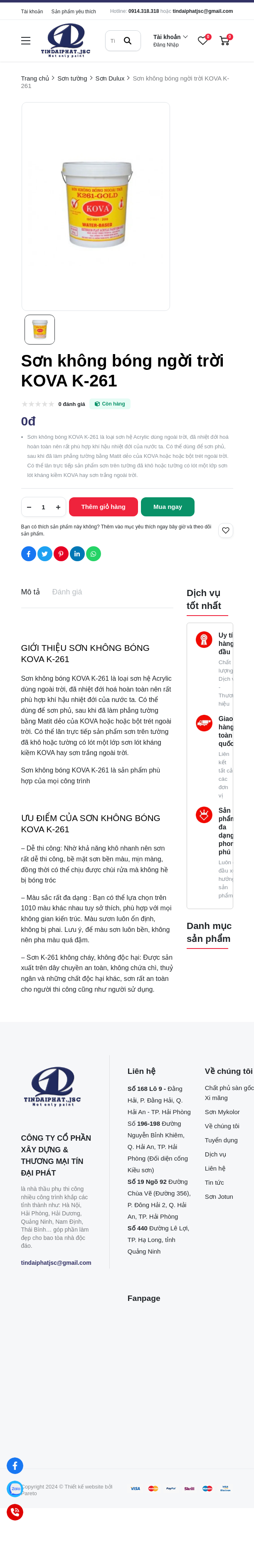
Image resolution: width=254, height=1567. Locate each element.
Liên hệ (215, 1168)
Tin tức (214, 1182)
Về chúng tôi (222, 1125)
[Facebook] (14, 1465)
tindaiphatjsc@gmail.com (203, 11)
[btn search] (128, 41)
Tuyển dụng (221, 1140)
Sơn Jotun (219, 1196)
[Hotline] (14, 1512)
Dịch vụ (215, 1154)
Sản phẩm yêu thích (74, 12)
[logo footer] (56, 1087)
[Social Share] (28, 553)
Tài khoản (32, 12)
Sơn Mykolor (222, 1111)
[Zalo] (14, 1488)
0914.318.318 (143, 11)
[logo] (66, 40)
